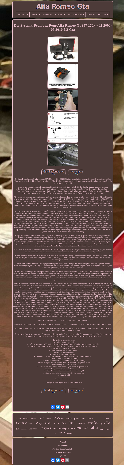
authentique (61, 428)
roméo (48, 418)
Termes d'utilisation (62, 452)
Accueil (63, 442)
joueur (107, 429)
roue (62, 432)
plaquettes (33, 418)
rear (54, 433)
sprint (56, 423)
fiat (17, 429)
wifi (86, 428)
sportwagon (34, 429)
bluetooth (24, 429)
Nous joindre (63, 445)
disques (46, 428)
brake (48, 423)
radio (81, 422)
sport (107, 418)
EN (61, 456)
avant (76, 427)
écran (70, 433)
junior (25, 418)
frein (72, 423)
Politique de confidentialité (62, 449)
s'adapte (58, 418)
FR (65, 456)
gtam (76, 418)
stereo (83, 418)
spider (101, 429)
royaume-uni (99, 419)
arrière (93, 423)
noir (41, 417)
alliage (39, 423)
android (90, 418)
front (64, 423)
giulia (105, 422)
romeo (21, 422)
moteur (69, 419)
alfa (94, 427)
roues (18, 418)
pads (30, 424)
